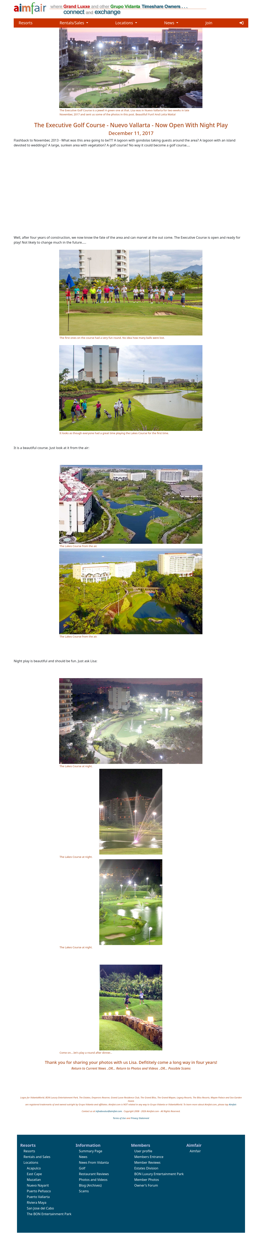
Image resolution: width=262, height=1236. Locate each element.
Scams (84, 1191)
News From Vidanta (94, 1162)
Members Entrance (148, 1157)
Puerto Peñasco (39, 1191)
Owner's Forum (146, 1185)
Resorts (26, 23)
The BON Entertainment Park (49, 1214)
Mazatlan (34, 1179)
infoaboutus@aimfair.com (109, 1111)
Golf (82, 1168)
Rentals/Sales (74, 23)
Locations (126, 23)
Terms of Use (119, 1118)
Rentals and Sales (37, 1157)
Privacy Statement (140, 1118)
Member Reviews (147, 1162)
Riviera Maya (36, 1202)
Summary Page (90, 1151)
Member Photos (146, 1179)
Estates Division (146, 1168)
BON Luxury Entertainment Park (159, 1174)
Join (209, 23)
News (171, 23)
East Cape (34, 1174)
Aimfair (232, 1104)
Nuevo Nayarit (38, 1185)
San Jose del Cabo (40, 1208)
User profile (143, 1151)
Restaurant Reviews (94, 1174)
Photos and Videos (93, 1179)
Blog (82, 1185)
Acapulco (34, 1168)
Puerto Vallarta (38, 1197)
